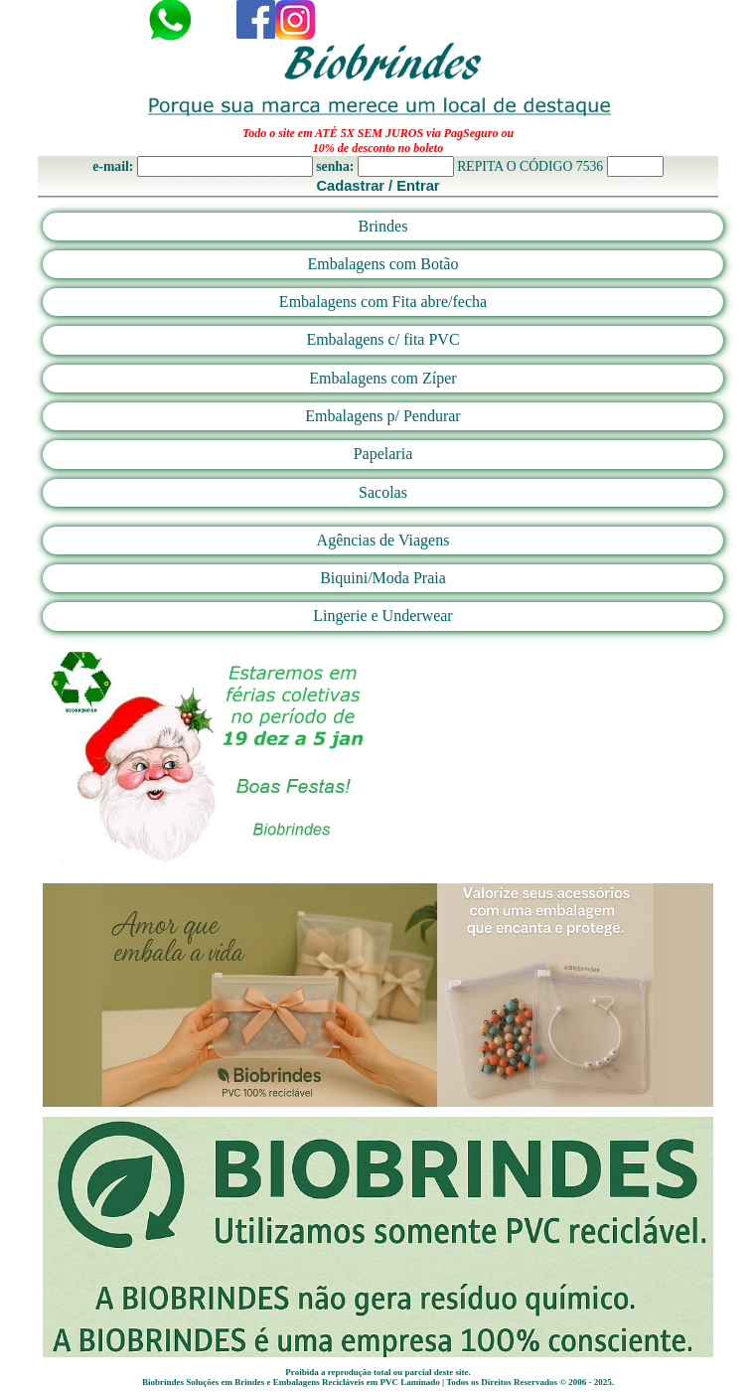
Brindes (383, 226)
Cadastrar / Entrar (377, 186)
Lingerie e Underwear (382, 615)
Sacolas (383, 492)
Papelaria (383, 453)
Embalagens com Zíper (382, 378)
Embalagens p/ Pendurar (382, 415)
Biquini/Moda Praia (383, 577)
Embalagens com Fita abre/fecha (383, 301)
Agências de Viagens (383, 540)
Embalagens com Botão (383, 263)
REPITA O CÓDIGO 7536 (530, 166)
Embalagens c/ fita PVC (382, 339)
